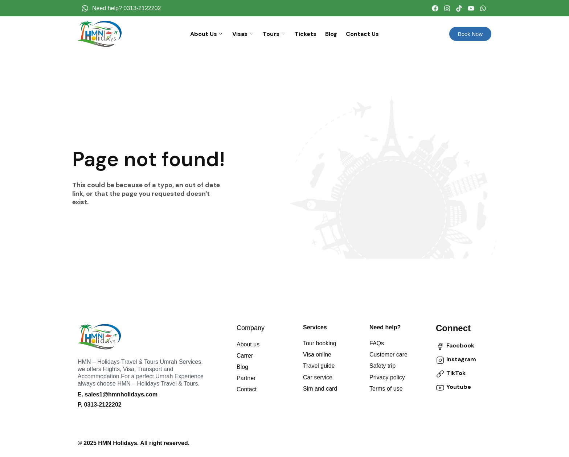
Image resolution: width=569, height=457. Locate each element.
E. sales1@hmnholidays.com (117, 394)
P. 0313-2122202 (100, 405)
